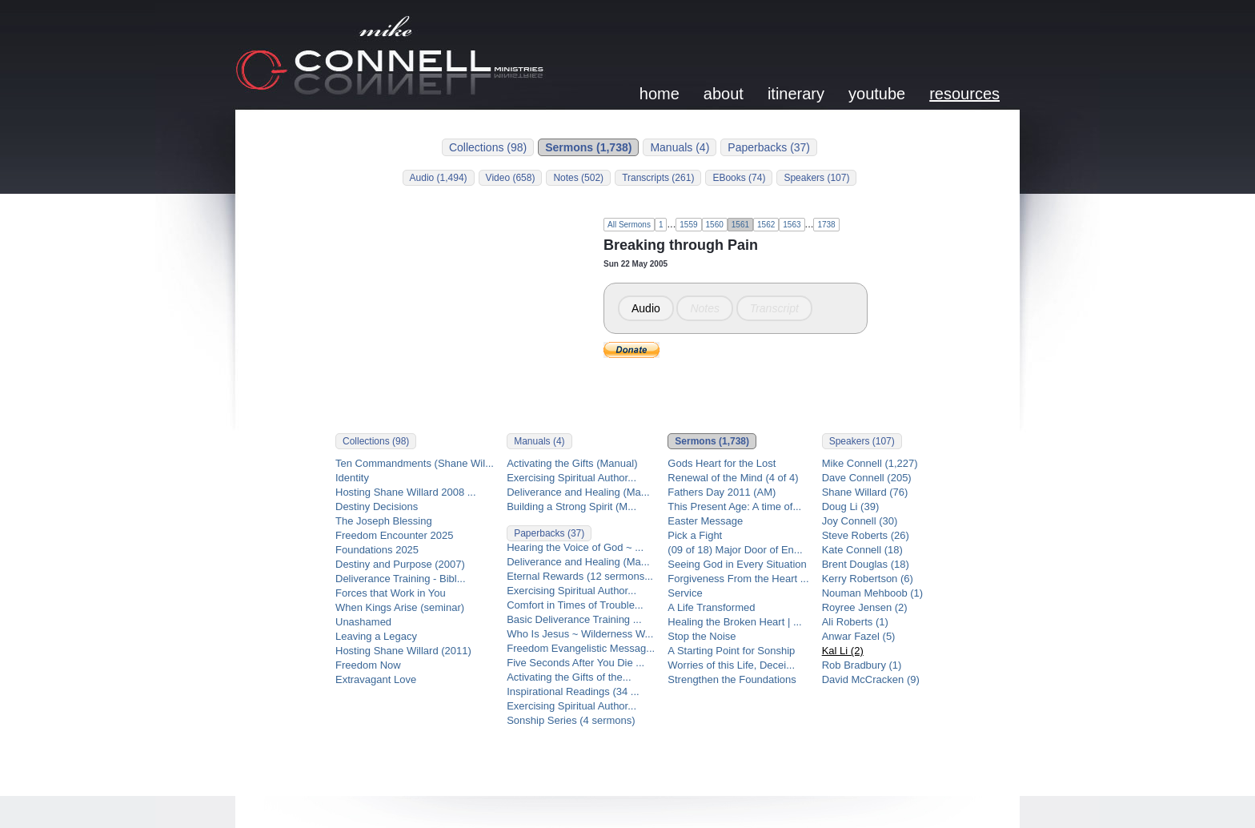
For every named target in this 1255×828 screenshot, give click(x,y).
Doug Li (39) (851, 506)
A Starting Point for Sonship (731, 651)
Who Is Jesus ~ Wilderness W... (580, 634)
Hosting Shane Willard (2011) (403, 651)
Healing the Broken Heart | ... (734, 622)
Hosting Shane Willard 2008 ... (405, 492)
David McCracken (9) (871, 679)
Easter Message (705, 521)
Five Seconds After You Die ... (575, 663)
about (724, 93)
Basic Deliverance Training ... (574, 619)
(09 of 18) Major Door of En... (735, 550)
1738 (826, 224)
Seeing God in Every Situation (737, 564)
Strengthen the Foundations (732, 679)
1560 (715, 224)
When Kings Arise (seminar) (399, 607)
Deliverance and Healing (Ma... (578, 492)
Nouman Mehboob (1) (872, 593)
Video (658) (510, 177)
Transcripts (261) (658, 177)
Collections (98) (488, 147)
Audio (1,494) (438, 177)
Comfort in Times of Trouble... (575, 605)
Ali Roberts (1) (855, 622)
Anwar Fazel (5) (859, 636)
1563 (791, 224)
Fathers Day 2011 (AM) (722, 492)
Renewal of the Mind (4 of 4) (733, 478)
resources (964, 93)
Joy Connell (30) (860, 521)
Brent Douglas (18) (865, 564)
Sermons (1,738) (588, 147)
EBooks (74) (738, 177)
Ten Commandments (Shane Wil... (414, 463)
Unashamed (363, 622)
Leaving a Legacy (376, 636)
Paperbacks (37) (769, 147)
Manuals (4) (679, 147)
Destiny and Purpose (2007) (400, 564)
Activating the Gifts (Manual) (572, 463)
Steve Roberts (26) (865, 535)
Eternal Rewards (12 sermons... (580, 576)
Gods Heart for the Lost (722, 463)
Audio (646, 308)
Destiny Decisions (376, 506)
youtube (876, 93)
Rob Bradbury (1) (862, 665)
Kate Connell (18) (862, 550)
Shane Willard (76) (865, 492)
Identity (352, 478)
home (660, 93)
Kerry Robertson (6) (867, 579)
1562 (766, 224)
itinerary (796, 93)
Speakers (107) (816, 177)
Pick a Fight (695, 535)
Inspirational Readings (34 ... (573, 691)
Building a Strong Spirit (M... (571, 506)
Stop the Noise (702, 636)
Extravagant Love (375, 679)
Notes (705, 308)
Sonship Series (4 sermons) (571, 720)
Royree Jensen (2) (865, 607)
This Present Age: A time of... (734, 506)
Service (685, 593)
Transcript (774, 308)
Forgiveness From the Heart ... (738, 579)
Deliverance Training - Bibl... (400, 579)
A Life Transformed (711, 607)
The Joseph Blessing (383, 521)
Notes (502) (578, 177)
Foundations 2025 (377, 550)
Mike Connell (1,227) (870, 463)
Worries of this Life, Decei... (731, 665)
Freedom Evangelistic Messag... (581, 648)
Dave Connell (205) (867, 478)
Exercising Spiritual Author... (571, 478)
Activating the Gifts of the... (569, 677)
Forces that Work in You (390, 593)
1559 (688, 224)
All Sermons (629, 224)
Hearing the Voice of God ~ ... (575, 547)
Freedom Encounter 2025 (394, 535)
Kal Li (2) (843, 651)
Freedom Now (368, 665)
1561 (740, 224)
